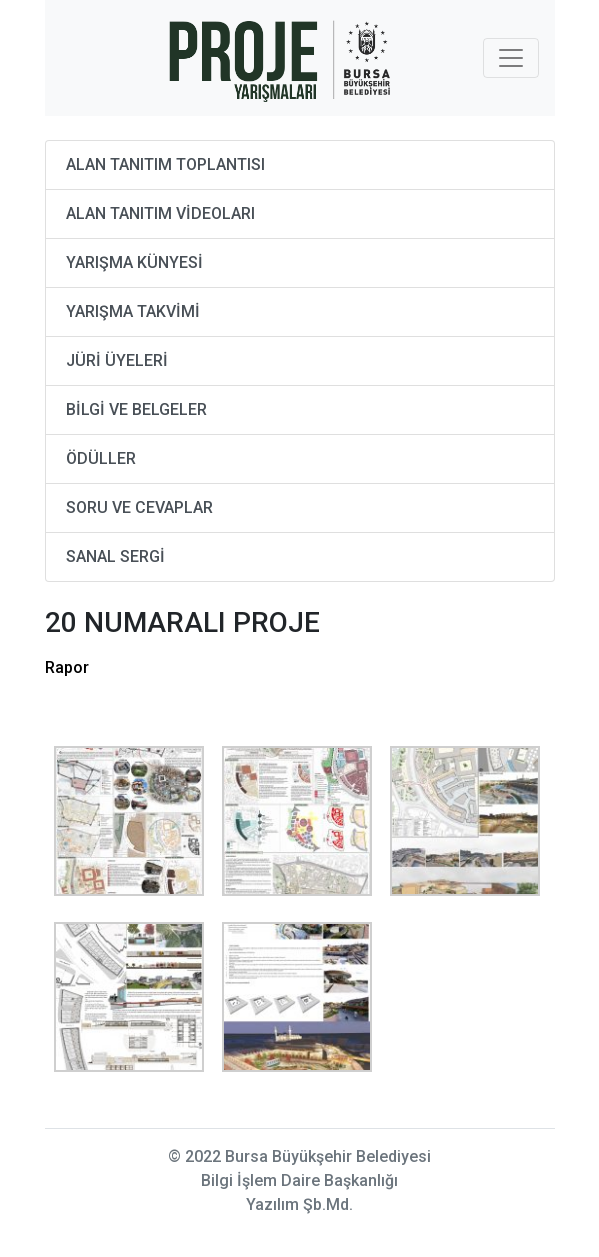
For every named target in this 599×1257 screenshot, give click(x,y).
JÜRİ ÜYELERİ (117, 360)
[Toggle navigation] (511, 58)
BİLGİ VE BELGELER (136, 409)
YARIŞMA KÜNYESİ (134, 262)
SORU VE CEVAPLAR (139, 507)
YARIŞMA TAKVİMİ (133, 311)
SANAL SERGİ (115, 556)
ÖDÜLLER (101, 458)
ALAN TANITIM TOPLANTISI (165, 164)
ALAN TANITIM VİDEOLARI (160, 213)
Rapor (67, 667)
